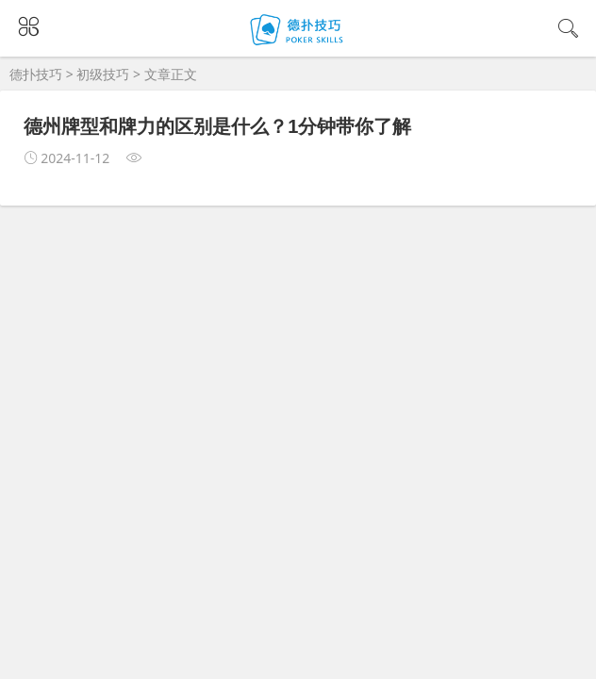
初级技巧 (102, 74)
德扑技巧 (35, 74)
